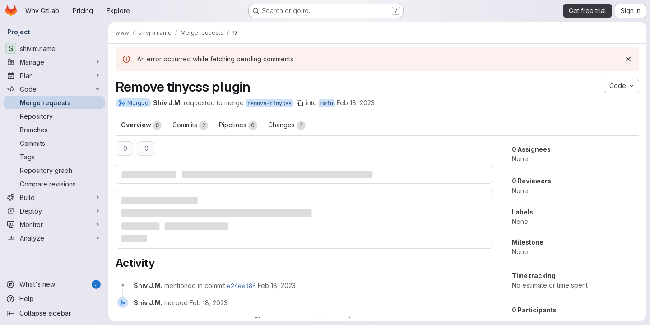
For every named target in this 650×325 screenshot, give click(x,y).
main (326, 103)
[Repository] (54, 116)
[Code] (54, 89)
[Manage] (54, 62)
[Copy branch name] (299, 103)
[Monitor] (54, 224)
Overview (141, 125)
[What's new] (54, 284)
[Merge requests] (54, 102)
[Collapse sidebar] (54, 313)
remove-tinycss (269, 103)
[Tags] (54, 156)
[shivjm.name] (54, 48)
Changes (287, 125)
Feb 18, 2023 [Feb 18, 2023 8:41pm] (356, 103)
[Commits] (54, 143)
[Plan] (54, 75)
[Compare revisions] (54, 183)
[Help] (54, 298)
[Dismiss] (628, 59)
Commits (190, 125)
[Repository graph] (54, 170)
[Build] (54, 197)
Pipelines (238, 125)
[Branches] (54, 129)
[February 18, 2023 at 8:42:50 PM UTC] (277, 285)
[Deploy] (54, 210)
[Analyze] (54, 238)
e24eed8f (241, 286)
